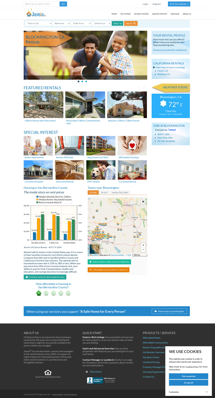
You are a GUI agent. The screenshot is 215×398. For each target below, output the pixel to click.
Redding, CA (164, 74)
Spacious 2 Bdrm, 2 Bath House (123, 120)
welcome (175, 13)
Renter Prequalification (154, 347)
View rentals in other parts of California (109, 262)
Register (157, 3)
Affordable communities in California (108, 269)
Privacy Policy (57, 394)
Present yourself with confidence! (170, 50)
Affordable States (151, 337)
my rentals (125, 13)
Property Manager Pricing (156, 367)
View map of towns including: (170, 67)
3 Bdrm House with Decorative (40, 120)
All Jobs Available (166, 141)
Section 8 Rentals (64, 157)
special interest (159, 13)
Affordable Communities (155, 342)
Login (145, 3)
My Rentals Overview (154, 352)
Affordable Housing (129, 157)
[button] (98, 238)
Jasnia (33, 394)
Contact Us (148, 376)
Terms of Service (70, 394)
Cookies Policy (192, 366)
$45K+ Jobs (164, 134)
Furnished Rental (127, 181)
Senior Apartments (34, 157)
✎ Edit (128, 255)
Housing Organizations (154, 371)
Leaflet (94, 255)
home (114, 13)
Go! (63, 4)
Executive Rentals (65, 181)
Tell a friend (95, 371)
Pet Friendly (93, 181)
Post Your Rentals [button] (179, 4)
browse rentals (141, 13)
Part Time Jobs (165, 137)
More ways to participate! (169, 311)
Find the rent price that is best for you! (45, 277)
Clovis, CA (163, 70)
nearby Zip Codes (120, 192)
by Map (93, 192)
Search (131, 23)
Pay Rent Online (151, 357)
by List (104, 192)
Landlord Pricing (151, 362)
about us (187, 13)
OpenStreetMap (117, 255)
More (118, 23)
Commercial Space (34, 181)
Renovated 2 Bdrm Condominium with (83, 122)
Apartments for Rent (97, 157)
